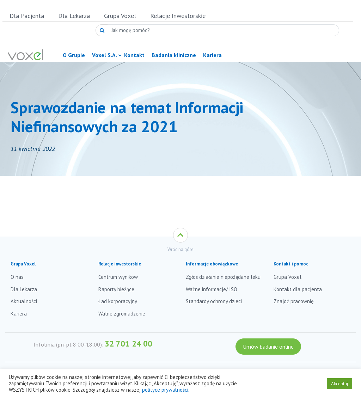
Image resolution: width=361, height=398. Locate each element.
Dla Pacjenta (27, 16)
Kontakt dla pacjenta (298, 289)
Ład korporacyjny (117, 301)
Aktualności (24, 301)
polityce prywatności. (165, 389)
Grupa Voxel (120, 16)
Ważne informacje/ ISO (211, 289)
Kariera (19, 313)
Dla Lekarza (74, 16)
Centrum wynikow (118, 277)
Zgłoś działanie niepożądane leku (223, 277)
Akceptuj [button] (339, 384)
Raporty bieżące (116, 289)
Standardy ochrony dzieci (214, 301)
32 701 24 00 (128, 343)
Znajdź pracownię (294, 301)
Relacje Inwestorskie (178, 16)
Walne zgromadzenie (121, 313)
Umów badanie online (268, 346)
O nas (17, 277)
